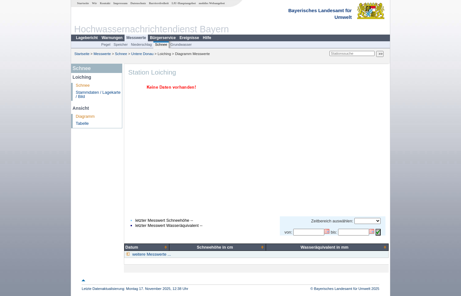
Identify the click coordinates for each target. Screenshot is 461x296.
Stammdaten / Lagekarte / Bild (98, 94)
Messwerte (136, 38)
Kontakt (105, 3)
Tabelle (82, 123)
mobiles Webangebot (212, 3)
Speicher (121, 44)
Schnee (161, 44)
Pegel (105, 44)
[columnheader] (146, 247)
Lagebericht (87, 38)
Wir (94, 3)
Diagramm (85, 116)
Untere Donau (142, 54)
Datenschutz (138, 3)
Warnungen (112, 38)
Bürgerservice (163, 38)
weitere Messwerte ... (151, 254)
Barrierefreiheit (159, 3)
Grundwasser (181, 44)
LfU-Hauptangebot (184, 3)
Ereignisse (189, 38)
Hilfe (207, 38)
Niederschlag (141, 44)
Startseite (83, 3)
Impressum (120, 3)
